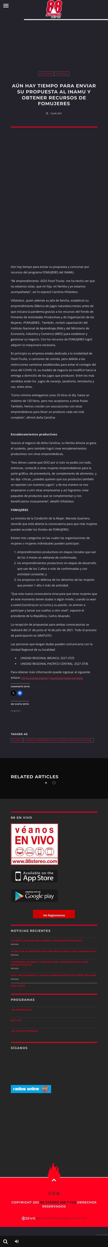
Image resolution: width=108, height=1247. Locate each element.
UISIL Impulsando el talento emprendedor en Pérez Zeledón (53, 975)
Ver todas (18, 986)
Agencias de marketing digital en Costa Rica (61, 1218)
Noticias (46, 73)
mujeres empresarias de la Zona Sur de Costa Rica (58, 740)
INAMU (17, 740)
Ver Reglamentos (54, 915)
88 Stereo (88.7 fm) (58, 1202)
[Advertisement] (54, 42)
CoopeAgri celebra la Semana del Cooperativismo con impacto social (49, 963)
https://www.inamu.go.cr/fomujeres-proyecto (52, 678)
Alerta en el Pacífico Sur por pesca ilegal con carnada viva (54, 951)
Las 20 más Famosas (24, 1031)
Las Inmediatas (21, 1010)
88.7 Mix (16, 1020)
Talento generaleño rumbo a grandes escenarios (46, 940)
